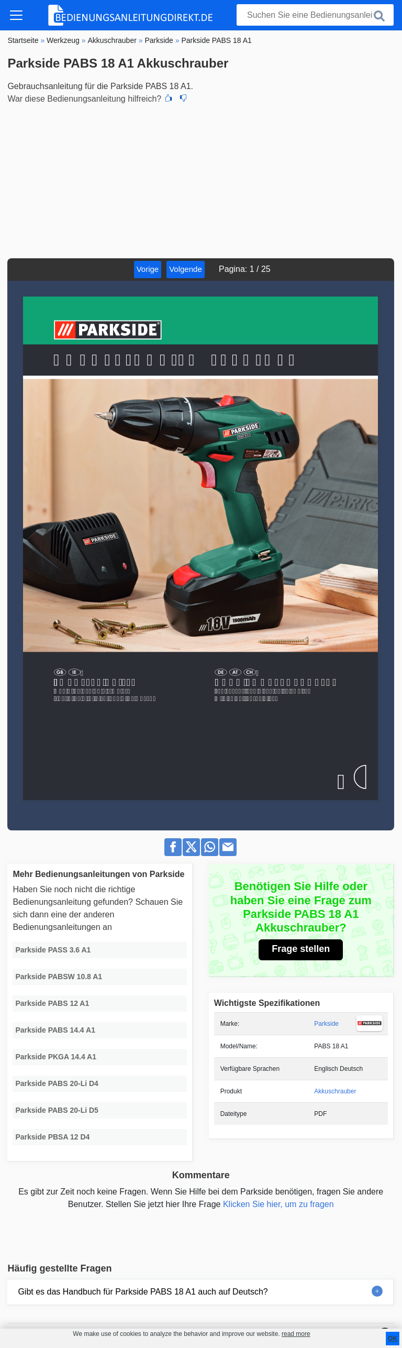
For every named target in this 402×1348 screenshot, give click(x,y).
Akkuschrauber (335, 1091)
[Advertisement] (200, 179)
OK (392, 1338)
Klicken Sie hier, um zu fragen (278, 1204)
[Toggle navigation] (16, 15)
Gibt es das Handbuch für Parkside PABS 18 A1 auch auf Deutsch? (142, 1291)
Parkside (326, 1023)
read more (296, 1334)
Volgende (185, 269)
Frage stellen (301, 949)
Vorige (148, 269)
